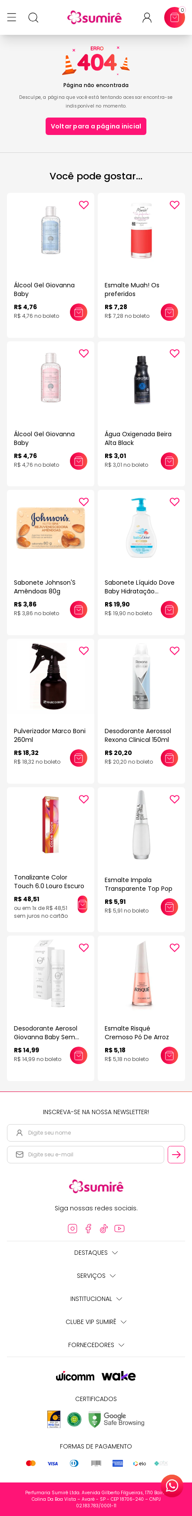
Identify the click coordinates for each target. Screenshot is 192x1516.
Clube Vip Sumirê (96, 1321)
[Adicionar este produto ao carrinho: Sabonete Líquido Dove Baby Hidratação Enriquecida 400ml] (169, 609)
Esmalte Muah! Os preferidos (132, 289)
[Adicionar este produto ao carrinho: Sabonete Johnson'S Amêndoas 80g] (78, 609)
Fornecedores (96, 1345)
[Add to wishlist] (84, 205)
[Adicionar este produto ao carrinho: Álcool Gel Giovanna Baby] (78, 312)
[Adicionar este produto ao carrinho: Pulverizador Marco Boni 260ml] (78, 758)
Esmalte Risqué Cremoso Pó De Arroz (137, 1032)
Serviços (96, 1275)
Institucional (96, 1298)
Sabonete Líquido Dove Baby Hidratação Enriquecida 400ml (140, 591)
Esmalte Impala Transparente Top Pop (138, 884)
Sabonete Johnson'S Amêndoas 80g (45, 587)
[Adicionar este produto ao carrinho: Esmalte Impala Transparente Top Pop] (169, 907)
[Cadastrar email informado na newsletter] (176, 1154)
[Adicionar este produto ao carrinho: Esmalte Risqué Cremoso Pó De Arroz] (169, 1055)
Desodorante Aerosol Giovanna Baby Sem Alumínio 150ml (45, 1037)
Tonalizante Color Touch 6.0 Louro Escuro (49, 881)
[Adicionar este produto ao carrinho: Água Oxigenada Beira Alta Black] (169, 461)
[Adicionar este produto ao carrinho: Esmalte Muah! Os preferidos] (169, 312)
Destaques (96, 1252)
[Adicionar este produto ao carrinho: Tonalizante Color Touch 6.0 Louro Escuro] (82, 904)
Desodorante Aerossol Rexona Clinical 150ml (138, 735)
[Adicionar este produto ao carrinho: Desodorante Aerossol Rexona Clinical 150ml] (169, 758)
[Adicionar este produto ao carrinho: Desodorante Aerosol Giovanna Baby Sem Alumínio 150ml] (78, 1055)
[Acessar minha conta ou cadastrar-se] (150, 17)
